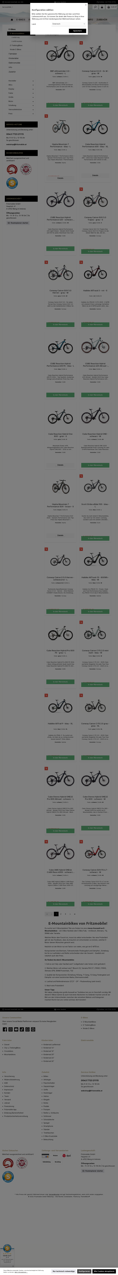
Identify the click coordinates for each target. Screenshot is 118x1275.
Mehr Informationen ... (21, 1272)
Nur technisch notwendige (64, 1271)
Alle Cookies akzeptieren (104, 1271)
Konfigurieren (84, 1271)
